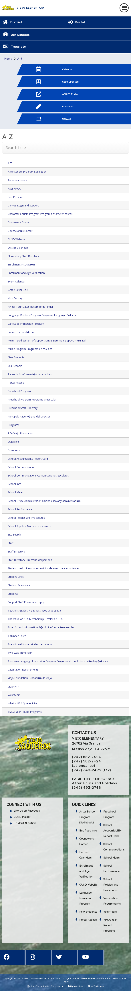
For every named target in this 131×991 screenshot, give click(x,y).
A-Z (19, 58)
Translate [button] (18, 46)
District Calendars (18, 247)
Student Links (16, 576)
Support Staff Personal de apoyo (27, 602)
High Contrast (77, 986)
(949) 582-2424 (86, 757)
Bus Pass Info (16, 197)
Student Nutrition (25, 823)
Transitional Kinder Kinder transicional (30, 644)
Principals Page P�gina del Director (29, 416)
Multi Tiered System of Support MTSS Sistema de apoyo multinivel (47, 340)
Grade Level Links (18, 290)
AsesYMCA (14, 188)
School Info (14, 484)
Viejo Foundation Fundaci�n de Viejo (30, 678)
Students (13, 593)
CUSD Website (16, 239)
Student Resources (19, 585)
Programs (13, 425)
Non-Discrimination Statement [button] (46, 986)
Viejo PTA (13, 686)
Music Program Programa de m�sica (30, 349)
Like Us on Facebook (27, 810)
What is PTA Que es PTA (22, 703)
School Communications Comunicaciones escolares (38, 475)
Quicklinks (13, 441)
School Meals (16, 492)
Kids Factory (15, 298)
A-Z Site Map (96, 986)
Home (8, 58)
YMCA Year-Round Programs (110, 925)
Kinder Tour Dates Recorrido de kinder (30, 306)
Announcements (17, 180)
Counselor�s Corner (20, 231)
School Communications (22, 467)
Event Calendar (16, 281)
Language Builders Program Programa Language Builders (42, 315)
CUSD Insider (22, 817)
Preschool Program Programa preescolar (32, 399)
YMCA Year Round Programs (25, 711)
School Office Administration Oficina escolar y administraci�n (44, 501)
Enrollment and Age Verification (26, 273)
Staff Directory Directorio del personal (30, 560)
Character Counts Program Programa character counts (40, 214)
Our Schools (15, 366)
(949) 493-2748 (86, 787)
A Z (10, 163)
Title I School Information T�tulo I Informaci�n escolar (41, 627)
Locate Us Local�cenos (22, 332)
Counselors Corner (19, 222)
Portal (80, 22)
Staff (10, 543)
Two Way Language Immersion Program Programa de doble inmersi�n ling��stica (58, 661)
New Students (16, 357)
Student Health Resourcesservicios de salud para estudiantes (44, 568)
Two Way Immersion (20, 652)
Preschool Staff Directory (22, 408)
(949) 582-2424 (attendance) (86, 763)
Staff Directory (16, 551)
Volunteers (14, 695)
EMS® (123, 978)
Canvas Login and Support (23, 205)
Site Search (14, 534)
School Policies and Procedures (26, 517)
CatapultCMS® (110, 978)
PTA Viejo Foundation (20, 433)
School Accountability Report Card (28, 458)
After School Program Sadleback (27, 171)
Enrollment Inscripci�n (21, 264)
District (16, 22)
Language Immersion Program (26, 323)
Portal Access (16, 382)
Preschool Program (19, 391)
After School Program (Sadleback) (87, 817)
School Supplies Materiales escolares (29, 526)
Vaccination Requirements (23, 669)
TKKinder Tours (17, 636)
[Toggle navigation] (124, 7)
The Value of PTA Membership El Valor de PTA (35, 619)
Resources (14, 450)
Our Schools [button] (20, 35)
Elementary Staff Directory (23, 256)
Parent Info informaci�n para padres (30, 374)
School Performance (20, 509)
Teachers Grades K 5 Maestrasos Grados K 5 (34, 610)
